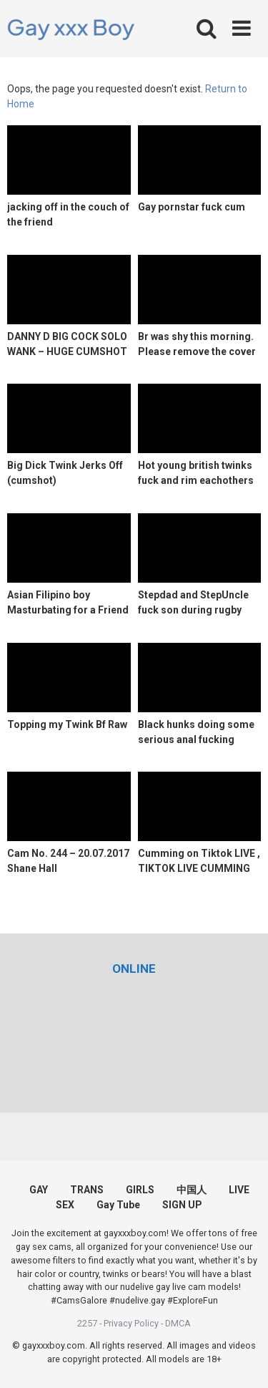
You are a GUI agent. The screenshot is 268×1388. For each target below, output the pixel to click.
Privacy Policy (131, 1323)
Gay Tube (118, 1204)
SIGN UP (182, 1204)
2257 (87, 1323)
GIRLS (140, 1189)
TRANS (87, 1189)
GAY (38, 1189)
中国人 (192, 1189)
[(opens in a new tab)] (134, 968)
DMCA (178, 1323)
